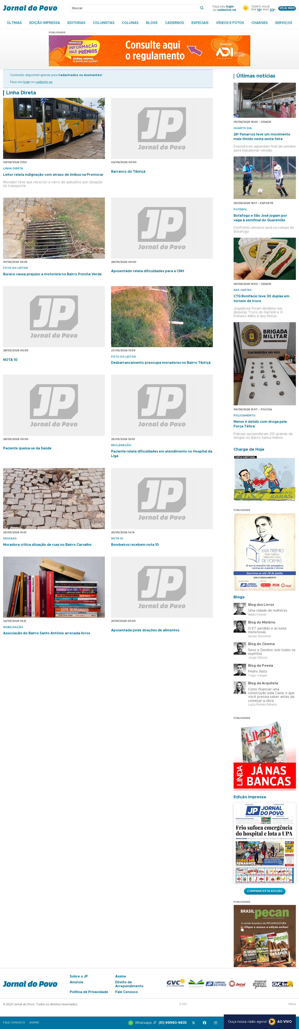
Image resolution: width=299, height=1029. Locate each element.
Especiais (199, 23)
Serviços (283, 23)
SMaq (292, 1004)
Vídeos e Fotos (230, 23)
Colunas (130, 23)
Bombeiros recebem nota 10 (135, 544)
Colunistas (103, 23)
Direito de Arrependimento (129, 984)
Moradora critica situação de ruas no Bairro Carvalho (47, 544)
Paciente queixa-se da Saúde (27, 448)
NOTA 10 (10, 359)
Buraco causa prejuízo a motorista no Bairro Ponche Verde (52, 274)
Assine (120, 976)
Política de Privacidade (89, 992)
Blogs (152, 23)
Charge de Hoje (249, 449)
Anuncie (76, 982)
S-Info (183, 1004)
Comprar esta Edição (264, 891)
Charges (259, 23)
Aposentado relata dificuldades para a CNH (147, 271)
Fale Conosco (126, 992)
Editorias (76, 23)
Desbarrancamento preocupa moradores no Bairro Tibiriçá (161, 362)
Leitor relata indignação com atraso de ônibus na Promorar (53, 174)
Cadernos (174, 23)
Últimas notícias (255, 76)
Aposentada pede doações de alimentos (145, 630)
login (230, 6)
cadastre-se (226, 10)
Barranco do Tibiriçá (128, 171)
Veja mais (287, 8)
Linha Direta (21, 92)
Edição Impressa (44, 23)
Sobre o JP (79, 976)
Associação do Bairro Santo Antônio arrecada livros (46, 633)
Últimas (14, 23)
